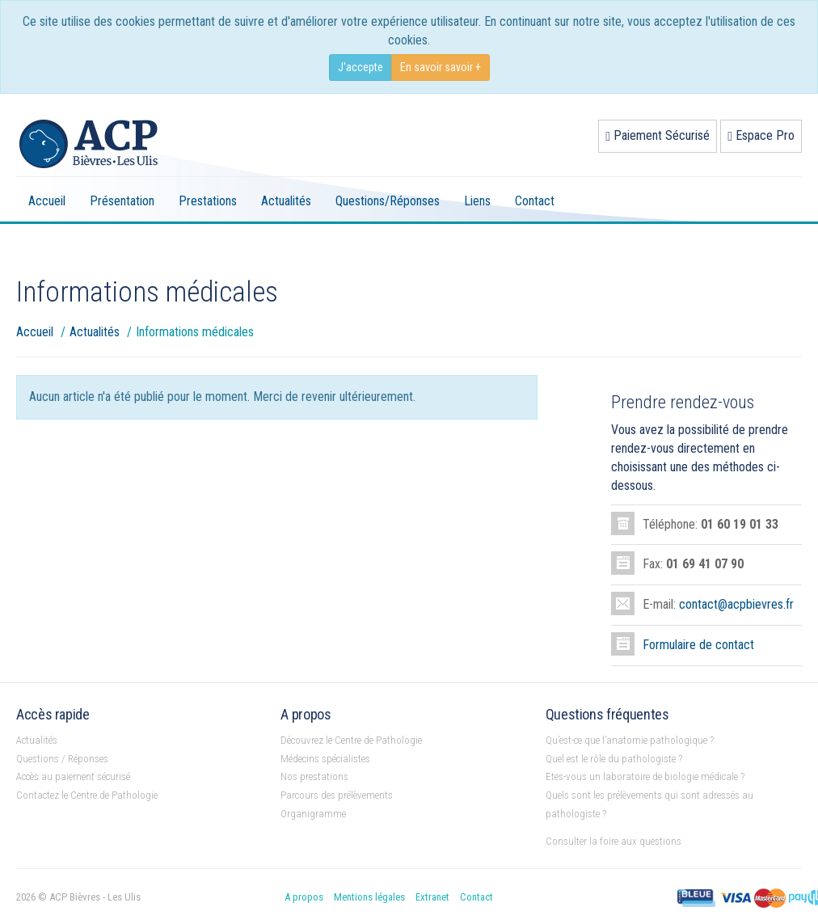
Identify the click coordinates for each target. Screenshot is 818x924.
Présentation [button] (122, 201)
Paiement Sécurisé (657, 135)
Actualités (286, 201)
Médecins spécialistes (325, 759)
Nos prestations (314, 776)
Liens (477, 201)
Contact (534, 201)
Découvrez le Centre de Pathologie (351, 740)
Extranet (432, 897)
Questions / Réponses (62, 759)
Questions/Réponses (387, 201)
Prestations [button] (208, 201)
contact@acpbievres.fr (736, 604)
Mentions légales (369, 897)
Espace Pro (761, 135)
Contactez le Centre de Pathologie (87, 795)
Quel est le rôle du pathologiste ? (614, 759)
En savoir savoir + (440, 67)
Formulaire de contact (698, 644)
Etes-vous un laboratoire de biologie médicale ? (645, 776)
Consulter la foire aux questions (613, 841)
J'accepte (360, 67)
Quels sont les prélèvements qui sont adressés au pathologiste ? (649, 804)
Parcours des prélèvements (336, 795)
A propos (304, 897)
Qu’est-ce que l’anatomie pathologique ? (630, 740)
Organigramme (313, 814)
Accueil (46, 201)
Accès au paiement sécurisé (73, 776)
